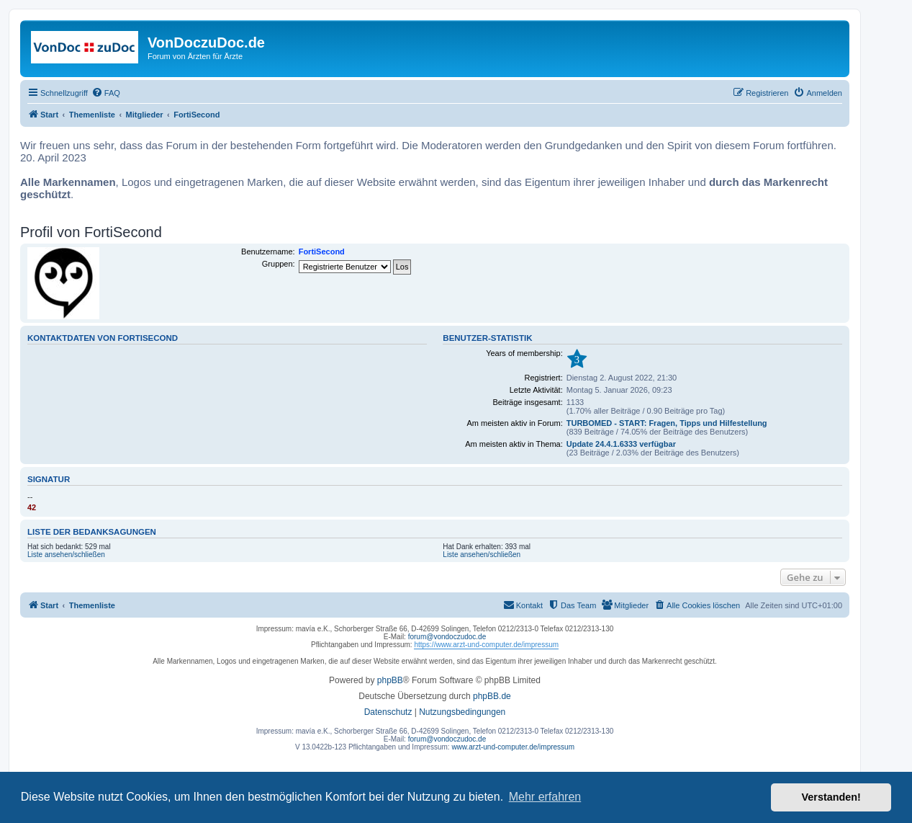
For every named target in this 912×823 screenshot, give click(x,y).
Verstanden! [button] (831, 797)
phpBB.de (492, 696)
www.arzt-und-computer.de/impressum (512, 747)
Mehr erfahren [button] (545, 797)
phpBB (390, 680)
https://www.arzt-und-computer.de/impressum (486, 645)
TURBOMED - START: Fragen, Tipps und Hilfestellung (666, 423)
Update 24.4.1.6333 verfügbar (621, 444)
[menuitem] (105, 93)
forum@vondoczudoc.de (447, 637)
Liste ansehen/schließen (66, 555)
